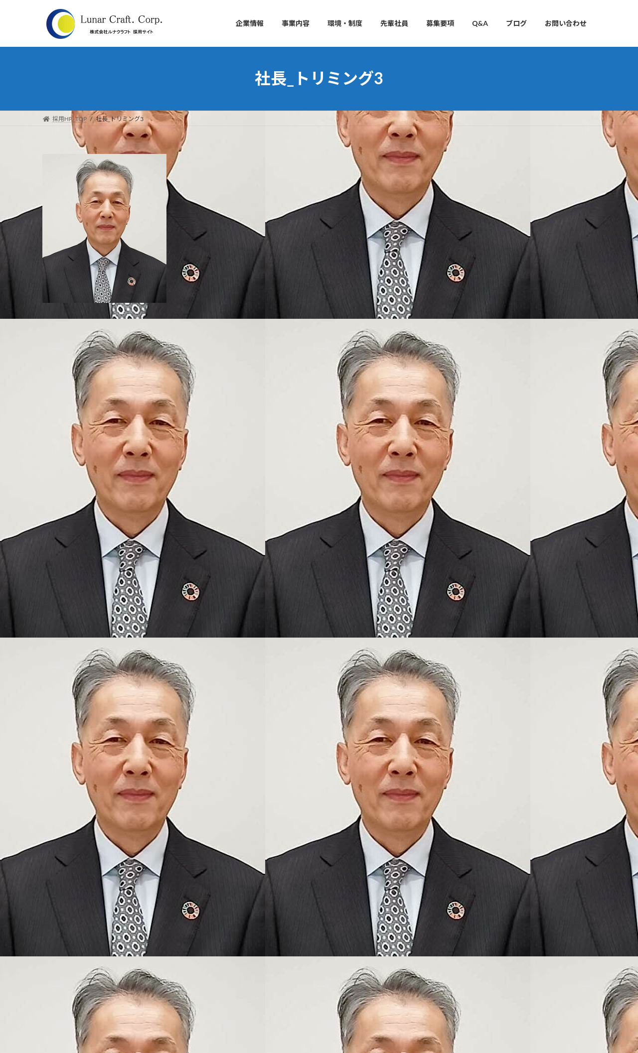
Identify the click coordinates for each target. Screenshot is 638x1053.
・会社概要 (259, 821)
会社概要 (463, 222)
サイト (54, 597)
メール (59, 544)
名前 (55, 492)
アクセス (463, 262)
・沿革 (253, 838)
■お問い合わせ (259, 994)
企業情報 (460, 159)
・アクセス (258, 856)
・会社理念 (259, 804)
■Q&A (247, 977)
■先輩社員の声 (259, 942)
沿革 (456, 242)
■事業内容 (253, 873)
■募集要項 (253, 960)
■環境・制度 (256, 925)
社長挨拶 (463, 181)
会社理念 (463, 201)
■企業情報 (253, 769)
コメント (63, 374)
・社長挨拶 (259, 786)
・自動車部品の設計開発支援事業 (288, 890)
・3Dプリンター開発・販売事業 (286, 908)
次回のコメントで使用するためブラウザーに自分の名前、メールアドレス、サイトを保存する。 (225, 649)
